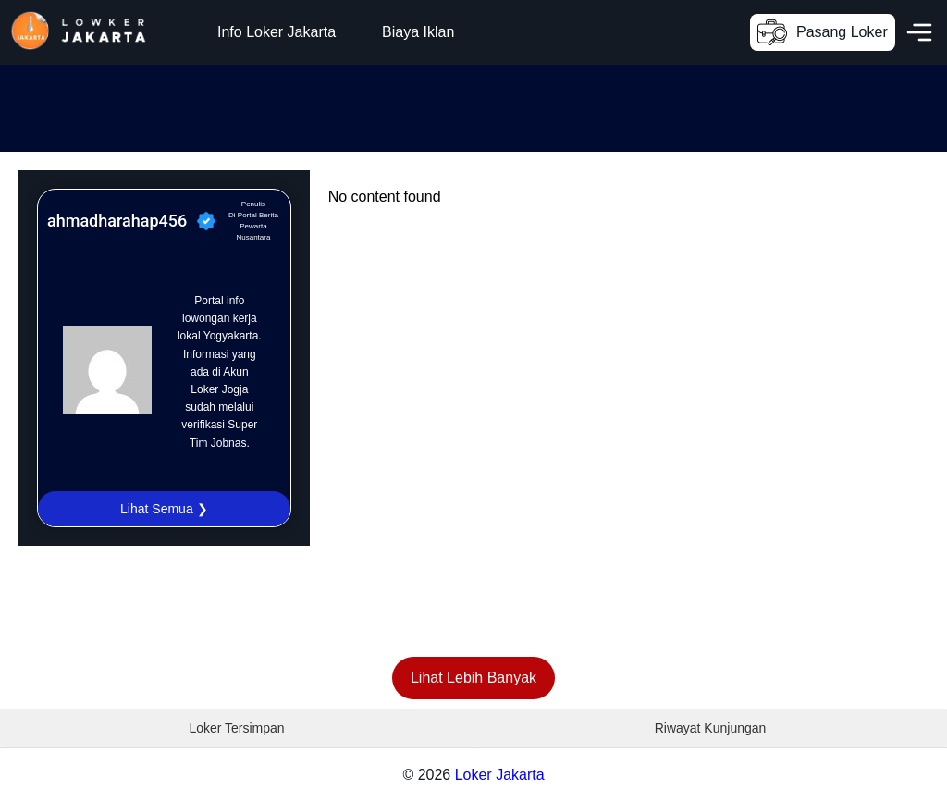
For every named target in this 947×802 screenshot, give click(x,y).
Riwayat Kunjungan (711, 728)
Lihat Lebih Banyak (473, 677)
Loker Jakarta (500, 775)
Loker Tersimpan (236, 728)
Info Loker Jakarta (276, 32)
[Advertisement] (336, 106)
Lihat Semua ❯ (164, 508)
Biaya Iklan (418, 32)
